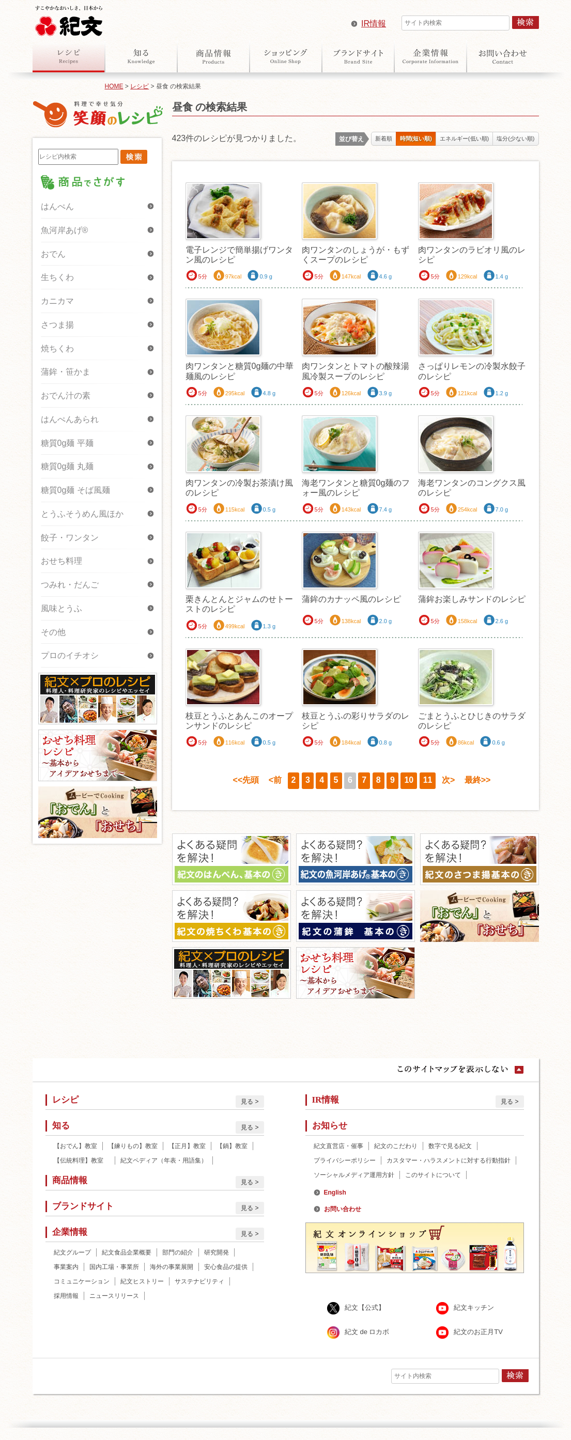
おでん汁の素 (65, 395)
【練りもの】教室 (133, 1146)
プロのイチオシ (70, 655)
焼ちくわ (57, 348)
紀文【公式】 (365, 1308)
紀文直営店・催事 (338, 1146)
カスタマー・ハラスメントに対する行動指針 (449, 1160)
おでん (53, 254)
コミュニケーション (82, 1281)
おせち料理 (61, 560)
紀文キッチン (474, 1308)
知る (141, 56)
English (335, 1192)
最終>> (478, 780)
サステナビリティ (199, 1281)
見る (247, 1101)
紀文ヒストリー (142, 1281)
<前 (275, 780)
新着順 (383, 138)
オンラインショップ (286, 56)
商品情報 (213, 56)
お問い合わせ (503, 56)
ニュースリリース (114, 1295)
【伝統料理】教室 (82, 1160)
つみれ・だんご (70, 584)
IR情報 (373, 23)
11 (428, 780)
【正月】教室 (187, 1146)
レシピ (69, 56)
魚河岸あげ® (64, 230)
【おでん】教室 (75, 1146)
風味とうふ (61, 608)
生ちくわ (57, 277)
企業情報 (430, 56)
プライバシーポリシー (345, 1160)
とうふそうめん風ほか (82, 513)
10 (408, 780)
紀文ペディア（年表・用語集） (163, 1160)
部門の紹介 (177, 1252)
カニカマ (57, 301)
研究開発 (216, 1252)
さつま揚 (57, 324)
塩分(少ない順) (515, 138)
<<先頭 (246, 780)
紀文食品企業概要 (126, 1252)
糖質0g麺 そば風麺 (75, 490)
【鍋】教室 (232, 1146)
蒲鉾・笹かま (65, 371)
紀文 (68, 18)
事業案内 (66, 1267)
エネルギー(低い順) (464, 138)
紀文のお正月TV (478, 1332)
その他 (53, 632)
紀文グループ (72, 1252)
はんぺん (57, 206)
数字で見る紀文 (450, 1146)
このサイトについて (433, 1175)
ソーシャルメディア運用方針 (354, 1175)
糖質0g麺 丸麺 (67, 466)
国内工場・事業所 (114, 1267)
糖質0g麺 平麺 (67, 443)
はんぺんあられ (70, 419)
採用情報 (66, 1295)
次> (448, 780)
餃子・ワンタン (70, 537)
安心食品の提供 (226, 1267)
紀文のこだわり (396, 1146)
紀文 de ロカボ (367, 1332)
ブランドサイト (358, 56)
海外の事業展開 (171, 1267)
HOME (114, 86)
